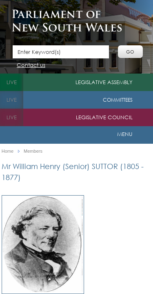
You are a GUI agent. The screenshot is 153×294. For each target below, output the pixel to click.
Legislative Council (104, 117)
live (12, 82)
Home (7, 151)
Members (33, 151)
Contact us (31, 65)
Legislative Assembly (104, 82)
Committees (118, 99)
